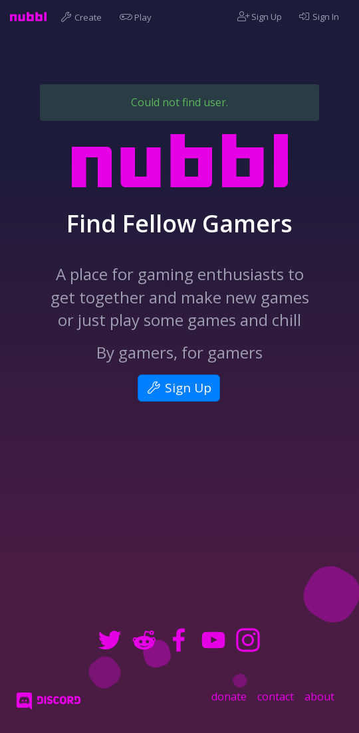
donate (229, 696)
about (319, 696)
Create (83, 16)
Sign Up (260, 17)
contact (275, 696)
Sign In (318, 17)
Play (138, 16)
